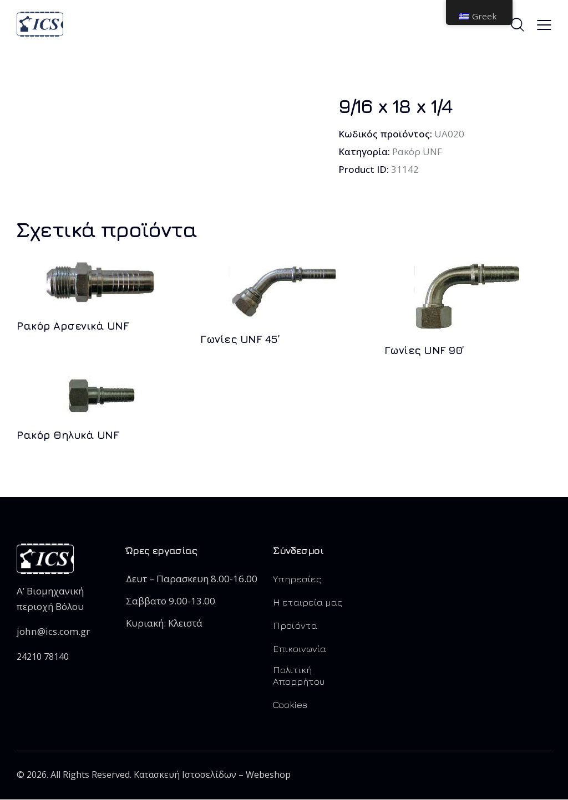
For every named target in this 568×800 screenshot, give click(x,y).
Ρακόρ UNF (417, 151)
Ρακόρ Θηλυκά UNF (67, 435)
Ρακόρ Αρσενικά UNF (72, 326)
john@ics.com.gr (53, 631)
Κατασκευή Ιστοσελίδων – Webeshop (212, 775)
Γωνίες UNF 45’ (240, 339)
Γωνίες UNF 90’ (424, 350)
